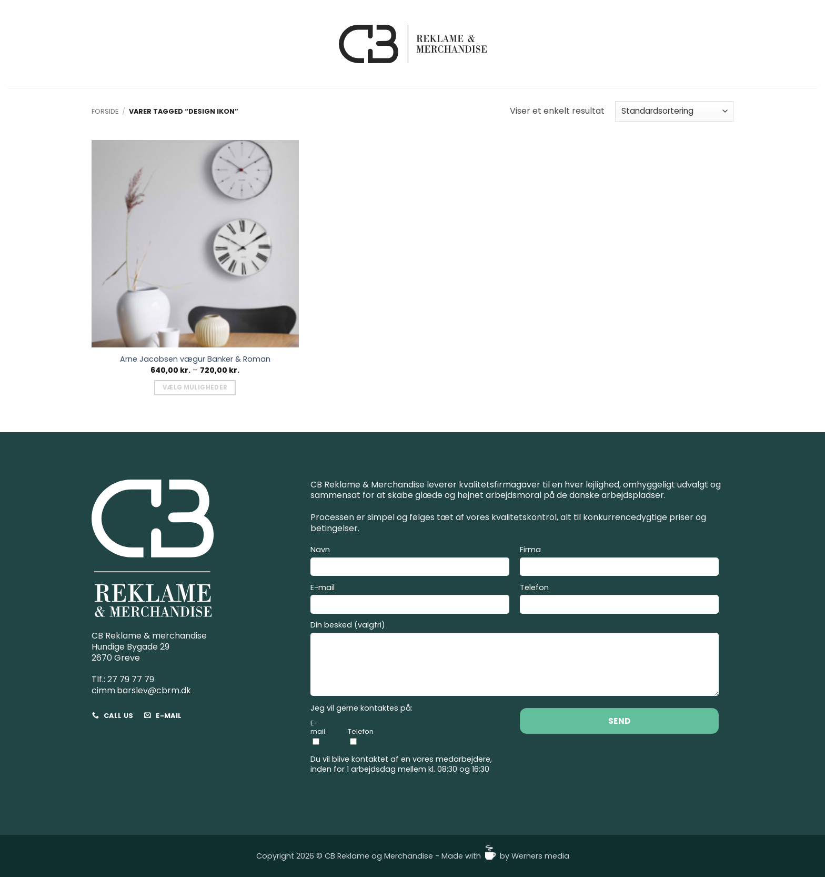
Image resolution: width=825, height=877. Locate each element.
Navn (409, 562)
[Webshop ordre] (674, 111)
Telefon (619, 600)
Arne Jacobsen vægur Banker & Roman (195, 359)
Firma (619, 562)
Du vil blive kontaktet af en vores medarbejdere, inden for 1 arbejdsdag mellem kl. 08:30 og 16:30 (401, 764)
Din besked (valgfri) (514, 660)
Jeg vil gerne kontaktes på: (361, 708)
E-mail (409, 600)
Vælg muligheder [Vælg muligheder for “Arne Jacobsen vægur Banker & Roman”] (195, 387)
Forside (105, 111)
